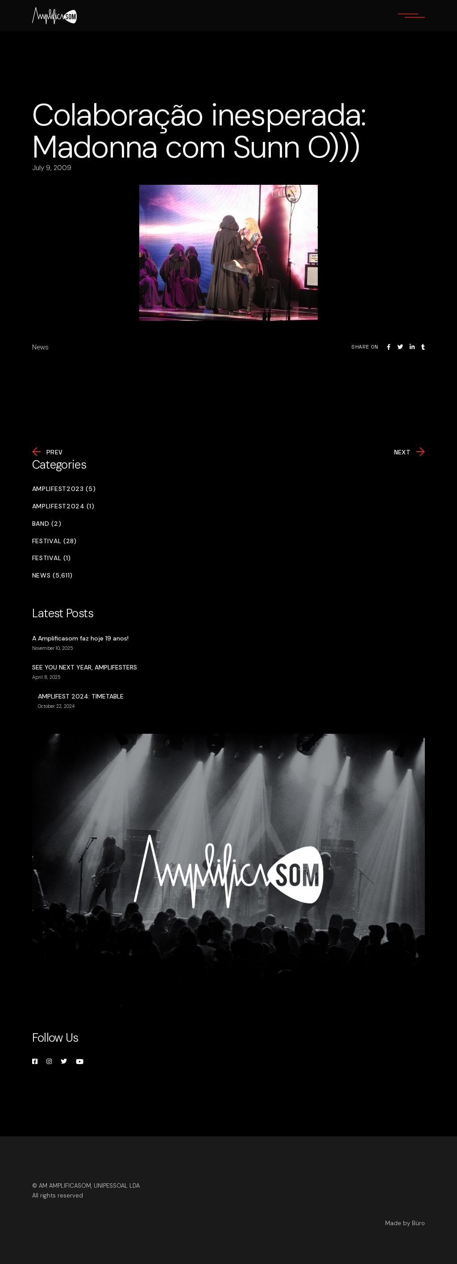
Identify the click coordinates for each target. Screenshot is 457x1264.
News (40, 347)
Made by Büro (405, 1223)
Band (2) (47, 524)
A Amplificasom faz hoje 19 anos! (80, 638)
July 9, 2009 (51, 167)
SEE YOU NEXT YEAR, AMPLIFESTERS (84, 667)
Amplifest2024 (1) (63, 506)
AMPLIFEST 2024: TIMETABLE (81, 696)
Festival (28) (54, 541)
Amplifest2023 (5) (64, 489)
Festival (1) (51, 558)
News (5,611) (52, 575)
